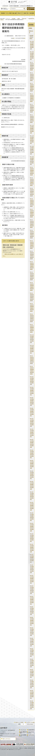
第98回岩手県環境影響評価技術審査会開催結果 (32, 401)
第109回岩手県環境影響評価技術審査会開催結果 (32, 171)
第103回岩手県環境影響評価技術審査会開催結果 (32, 297)
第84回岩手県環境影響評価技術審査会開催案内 (32, 694)
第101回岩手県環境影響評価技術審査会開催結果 (32, 339)
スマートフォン (30, 724)
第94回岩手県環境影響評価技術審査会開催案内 (32, 496)
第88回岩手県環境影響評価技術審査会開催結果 (32, 610)
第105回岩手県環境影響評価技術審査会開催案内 (32, 265)
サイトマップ (6, 5)
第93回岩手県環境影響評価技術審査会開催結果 (32, 506)
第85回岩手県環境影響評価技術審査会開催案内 (32, 673)
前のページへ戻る (19, 722)
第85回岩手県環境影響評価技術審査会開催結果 (32, 663)
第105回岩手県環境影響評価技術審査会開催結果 (32, 255)
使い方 (29, 9)
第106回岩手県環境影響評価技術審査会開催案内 (32, 244)
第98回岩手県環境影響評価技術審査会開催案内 (32, 412)
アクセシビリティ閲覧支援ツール (26, 5)
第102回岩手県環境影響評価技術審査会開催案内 (32, 328)
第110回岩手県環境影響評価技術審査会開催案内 (32, 160)
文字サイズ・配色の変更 (14, 5)
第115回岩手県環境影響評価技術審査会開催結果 (32, 45)
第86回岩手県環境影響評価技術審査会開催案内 (32, 652)
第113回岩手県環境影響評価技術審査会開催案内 (32, 97)
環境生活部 (24, 18)
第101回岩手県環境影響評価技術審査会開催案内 (32, 349)
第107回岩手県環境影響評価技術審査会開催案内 (32, 223)
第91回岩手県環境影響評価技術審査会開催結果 (32, 548)
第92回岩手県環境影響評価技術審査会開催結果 (32, 527)
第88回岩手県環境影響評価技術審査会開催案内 (32, 621)
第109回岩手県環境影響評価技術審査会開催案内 (32, 181)
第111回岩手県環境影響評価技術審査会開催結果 (32, 129)
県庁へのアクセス (6, 738)
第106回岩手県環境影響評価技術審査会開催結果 (32, 234)
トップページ (7, 18)
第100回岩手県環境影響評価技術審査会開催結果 (32, 359)
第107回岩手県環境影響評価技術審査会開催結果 (32, 213)
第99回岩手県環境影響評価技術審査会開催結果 (32, 380)
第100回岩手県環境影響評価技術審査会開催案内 (32, 370)
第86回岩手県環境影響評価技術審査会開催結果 (32, 642)
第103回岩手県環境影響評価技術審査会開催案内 (32, 307)
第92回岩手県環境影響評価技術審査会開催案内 (32, 537)
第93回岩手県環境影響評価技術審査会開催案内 (32, 516)
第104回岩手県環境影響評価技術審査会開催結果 (32, 276)
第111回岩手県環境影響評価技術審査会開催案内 (32, 139)
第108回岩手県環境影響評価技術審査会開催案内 (32, 202)
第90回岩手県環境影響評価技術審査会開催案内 (32, 579)
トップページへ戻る (30, 722)
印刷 (12, 38)
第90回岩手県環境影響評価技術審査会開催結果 (32, 569)
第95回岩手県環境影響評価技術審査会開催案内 (32, 475)
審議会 (19, 18)
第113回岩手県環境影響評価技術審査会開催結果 (32, 87)
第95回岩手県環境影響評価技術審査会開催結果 (32, 464)
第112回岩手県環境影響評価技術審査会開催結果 (32, 108)
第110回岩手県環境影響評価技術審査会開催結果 (32, 150)
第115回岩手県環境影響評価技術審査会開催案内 (32, 55)
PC (23, 724)
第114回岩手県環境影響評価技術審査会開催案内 (32, 76)
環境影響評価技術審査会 (31, 37)
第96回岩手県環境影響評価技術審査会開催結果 (32, 443)
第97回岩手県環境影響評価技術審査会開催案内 (32, 433)
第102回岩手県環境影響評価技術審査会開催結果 (32, 318)
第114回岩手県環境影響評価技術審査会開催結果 (32, 66)
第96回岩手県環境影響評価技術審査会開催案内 (32, 454)
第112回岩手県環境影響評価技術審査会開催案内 (32, 118)
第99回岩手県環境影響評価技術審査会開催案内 (32, 391)
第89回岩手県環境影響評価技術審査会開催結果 (32, 589)
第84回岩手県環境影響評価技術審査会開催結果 (32, 684)
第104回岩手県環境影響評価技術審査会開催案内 (32, 286)
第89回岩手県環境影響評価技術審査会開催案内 (32, 600)
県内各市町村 (31, 729)
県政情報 (13, 18)
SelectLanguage (5, 8)
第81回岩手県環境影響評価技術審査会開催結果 (32, 705)
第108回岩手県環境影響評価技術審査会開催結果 (32, 192)
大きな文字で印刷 (20, 38)
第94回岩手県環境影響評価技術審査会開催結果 (32, 485)
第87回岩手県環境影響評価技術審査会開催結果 (32, 631)
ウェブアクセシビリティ (30, 732)
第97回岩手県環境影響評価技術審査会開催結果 (32, 422)
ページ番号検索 (31, 7)
